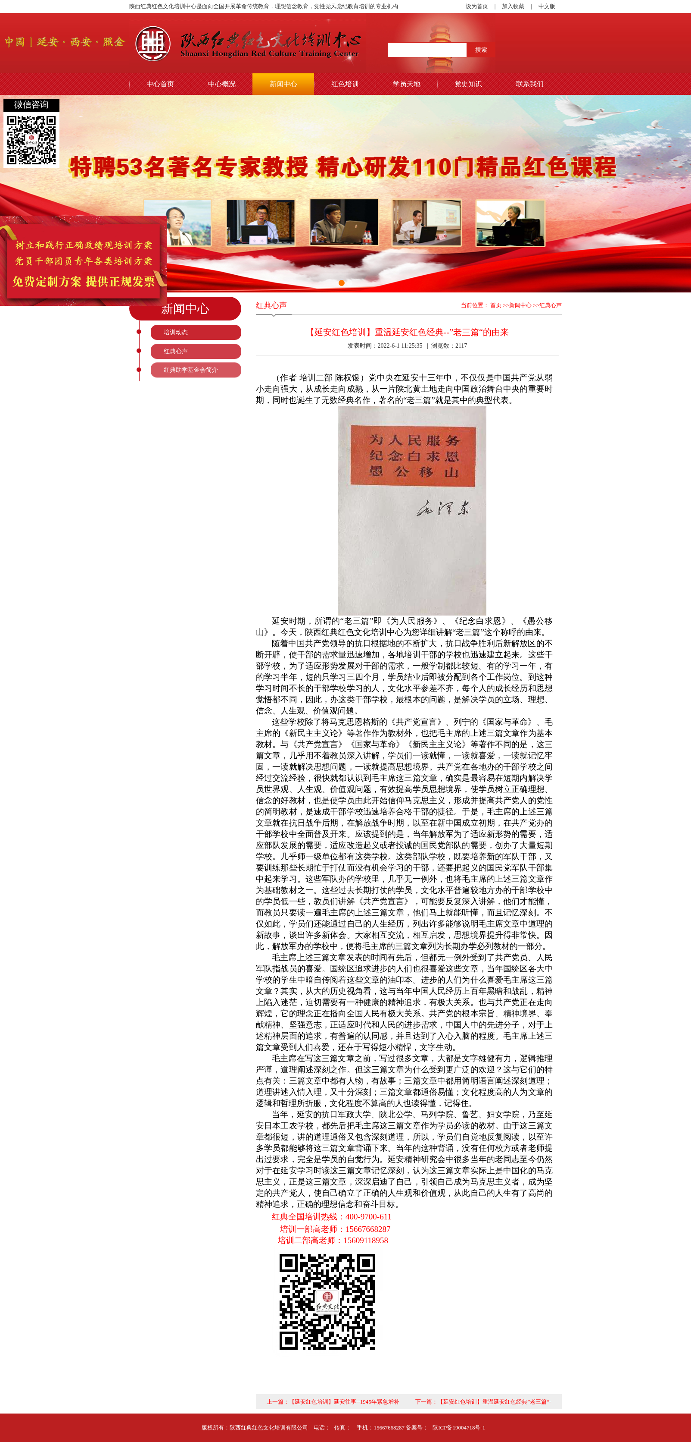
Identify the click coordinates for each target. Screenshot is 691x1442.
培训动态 (176, 332)
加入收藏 (513, 6)
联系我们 (530, 84)
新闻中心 (283, 84)
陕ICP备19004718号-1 (459, 1427)
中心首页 (160, 84)
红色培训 (345, 84)
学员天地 (406, 84)
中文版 (546, 6)
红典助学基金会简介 (191, 370)
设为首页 (477, 6)
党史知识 (468, 84)
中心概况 (222, 84)
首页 (495, 305)
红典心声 (176, 351)
